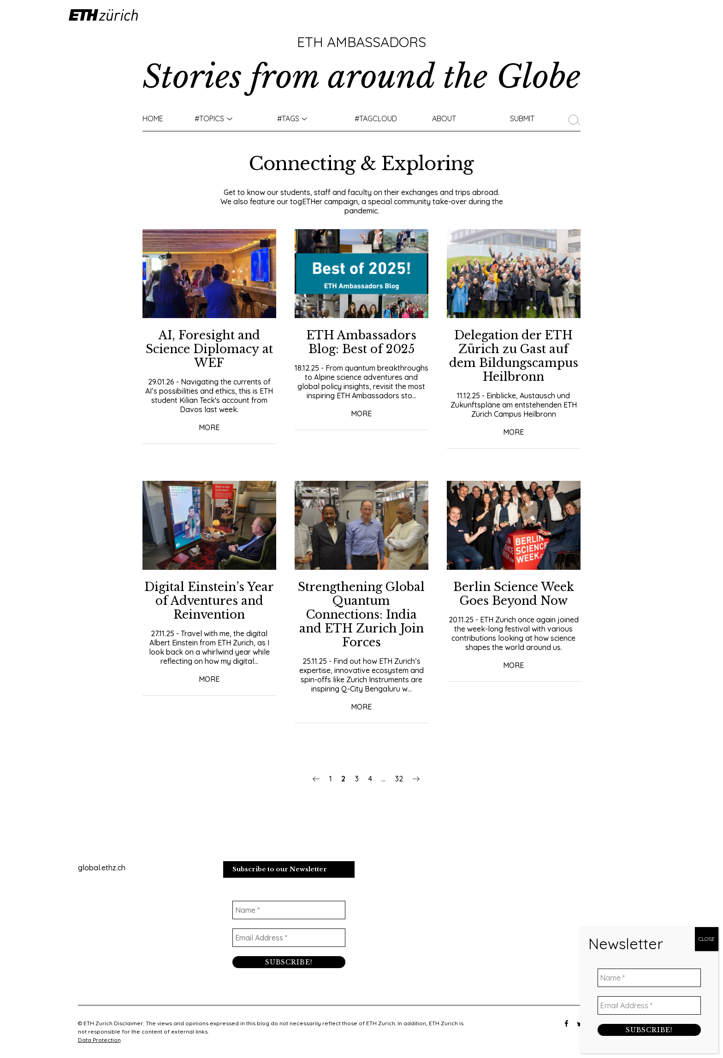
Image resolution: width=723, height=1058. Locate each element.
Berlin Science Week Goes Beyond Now (513, 594)
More (209, 427)
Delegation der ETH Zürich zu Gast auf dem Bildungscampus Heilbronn (513, 356)
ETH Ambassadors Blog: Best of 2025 (361, 342)
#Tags (288, 118)
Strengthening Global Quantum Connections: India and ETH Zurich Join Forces (361, 615)
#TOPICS (209, 118)
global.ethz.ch (101, 867)
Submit (522, 118)
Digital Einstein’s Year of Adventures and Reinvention (209, 601)
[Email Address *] (288, 937)
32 (399, 778)
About (444, 118)
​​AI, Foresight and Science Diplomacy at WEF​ (209, 349)
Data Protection (99, 1039)
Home (152, 118)
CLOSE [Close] (707, 212)
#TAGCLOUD (376, 118)
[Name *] (288, 910)
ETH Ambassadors (361, 42)
